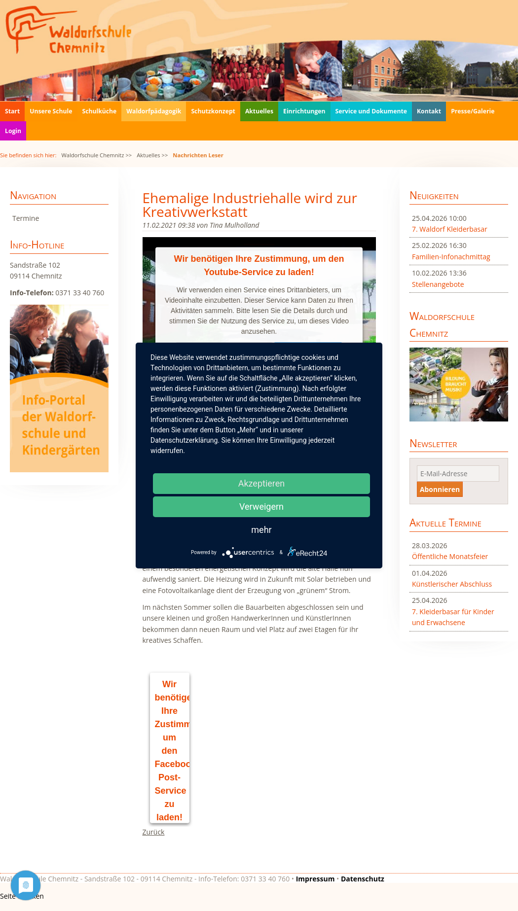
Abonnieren (440, 489)
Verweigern (261, 506)
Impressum (315, 878)
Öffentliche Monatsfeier (450, 556)
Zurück (154, 832)
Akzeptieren (261, 483)
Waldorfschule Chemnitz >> (96, 155)
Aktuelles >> (152, 155)
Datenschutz (362, 878)
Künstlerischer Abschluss (452, 584)
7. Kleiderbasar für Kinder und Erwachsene (453, 617)
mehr (261, 530)
